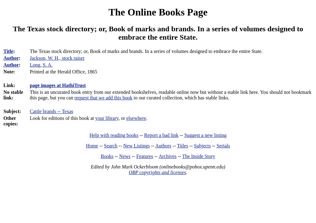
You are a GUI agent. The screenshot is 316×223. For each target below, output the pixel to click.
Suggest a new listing (205, 135)
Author (11, 58)
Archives (167, 156)
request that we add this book (103, 97)
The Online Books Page (158, 12)
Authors (163, 145)
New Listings (136, 145)
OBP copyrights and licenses (157, 172)
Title (8, 51)
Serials (223, 145)
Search (111, 145)
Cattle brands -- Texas (51, 111)
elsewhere (136, 118)
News (124, 156)
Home (92, 145)
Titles (182, 145)
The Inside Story (199, 156)
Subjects (202, 145)
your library (106, 118)
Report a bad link (161, 135)
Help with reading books (113, 135)
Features (144, 156)
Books (107, 156)
